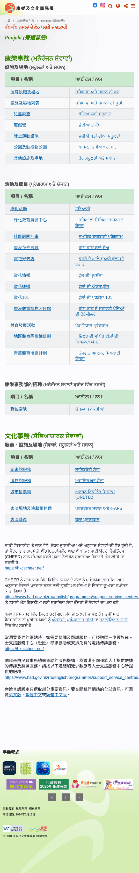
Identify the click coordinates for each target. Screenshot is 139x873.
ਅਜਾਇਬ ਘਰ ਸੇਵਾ (89, 480)
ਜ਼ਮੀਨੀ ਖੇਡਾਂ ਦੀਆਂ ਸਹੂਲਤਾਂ (99, 136)
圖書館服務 (20, 469)
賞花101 (21, 297)
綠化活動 (18, 209)
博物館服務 (20, 480)
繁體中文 (33, 695)
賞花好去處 (24, 259)
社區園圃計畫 (26, 236)
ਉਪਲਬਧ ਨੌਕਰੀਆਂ (89, 409)
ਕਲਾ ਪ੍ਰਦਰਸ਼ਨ (87, 519)
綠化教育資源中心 (30, 220)
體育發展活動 (22, 325)
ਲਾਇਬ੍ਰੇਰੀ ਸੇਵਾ (87, 469)
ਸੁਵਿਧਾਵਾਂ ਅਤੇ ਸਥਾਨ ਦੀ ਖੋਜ (97, 92)
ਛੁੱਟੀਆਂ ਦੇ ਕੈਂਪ (89, 125)
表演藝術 (18, 519)
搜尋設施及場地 (24, 92)
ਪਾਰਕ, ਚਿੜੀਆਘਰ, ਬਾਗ (98, 147)
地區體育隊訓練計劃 (32, 336)
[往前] (52, 797)
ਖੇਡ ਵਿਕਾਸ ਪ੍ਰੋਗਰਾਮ (91, 325)
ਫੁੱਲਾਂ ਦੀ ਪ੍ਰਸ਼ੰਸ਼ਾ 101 (95, 297)
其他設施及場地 (28, 158)
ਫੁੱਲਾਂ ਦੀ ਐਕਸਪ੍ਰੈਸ (94, 286)
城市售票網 (20, 492)
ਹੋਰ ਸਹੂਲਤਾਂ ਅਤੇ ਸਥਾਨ (97, 158)
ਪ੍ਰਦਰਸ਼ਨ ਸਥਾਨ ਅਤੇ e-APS (98, 508)
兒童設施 (22, 114)
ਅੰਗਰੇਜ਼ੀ (58, 620)
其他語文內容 (25, 20)
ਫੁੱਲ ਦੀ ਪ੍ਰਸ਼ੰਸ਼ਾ (91, 275)
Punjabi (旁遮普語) (53, 20)
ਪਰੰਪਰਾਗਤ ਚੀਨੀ (80, 620)
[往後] (79, 797)
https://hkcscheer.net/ (24, 568)
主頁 (7, 20)
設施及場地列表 (24, 103)
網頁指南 (34, 808)
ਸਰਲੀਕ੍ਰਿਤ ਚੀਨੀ (113, 620)
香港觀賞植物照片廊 (32, 308)
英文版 (15, 695)
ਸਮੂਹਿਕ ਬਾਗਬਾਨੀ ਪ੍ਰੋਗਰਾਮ (101, 236)
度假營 (20, 125)
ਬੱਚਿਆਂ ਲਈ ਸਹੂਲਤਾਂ (95, 114)
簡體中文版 (56, 695)
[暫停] (66, 797)
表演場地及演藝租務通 (31, 508)
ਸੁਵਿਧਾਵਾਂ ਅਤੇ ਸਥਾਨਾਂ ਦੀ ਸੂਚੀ (98, 103)
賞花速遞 (22, 286)
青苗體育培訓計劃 (30, 353)
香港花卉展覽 (26, 247)
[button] (110, 6)
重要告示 (8, 808)
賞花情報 (22, 275)
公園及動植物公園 (30, 147)
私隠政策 (21, 808)
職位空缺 (18, 409)
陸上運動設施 (26, 136)
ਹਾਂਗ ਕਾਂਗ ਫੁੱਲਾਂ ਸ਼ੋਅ (94, 247)
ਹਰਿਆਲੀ (82, 209)
